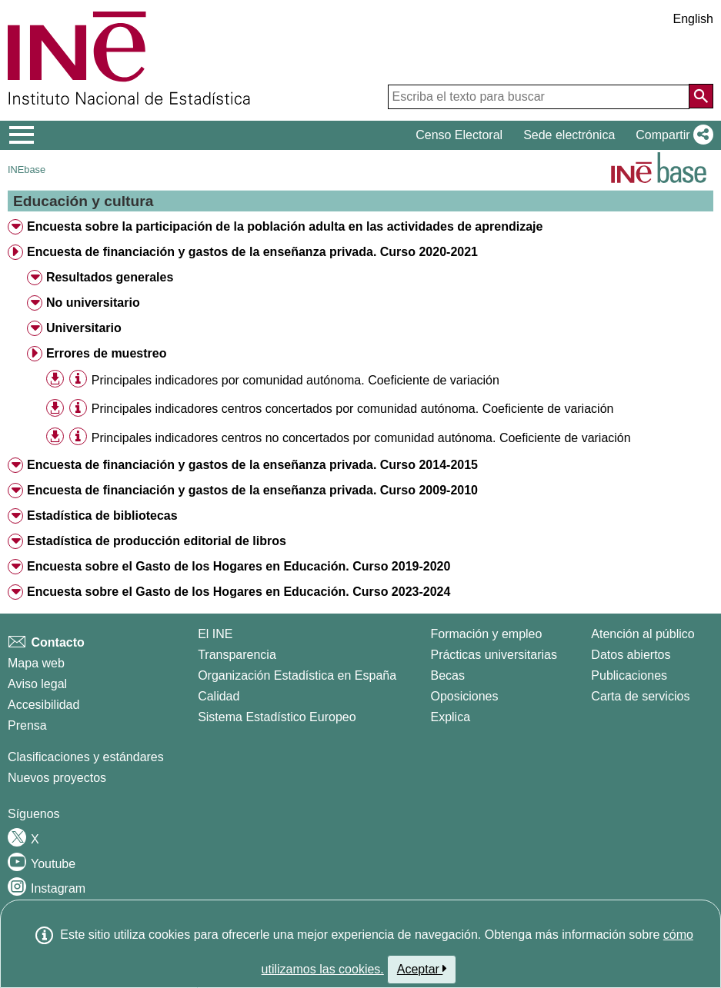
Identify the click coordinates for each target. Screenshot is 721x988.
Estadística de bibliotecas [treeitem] (102, 515)
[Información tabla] (78, 379)
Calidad (218, 696)
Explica (450, 717)
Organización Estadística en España (297, 675)
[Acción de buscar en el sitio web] (701, 96)
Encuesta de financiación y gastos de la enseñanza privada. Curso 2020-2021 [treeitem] (252, 251)
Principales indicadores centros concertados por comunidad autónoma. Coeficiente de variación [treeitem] (353, 408)
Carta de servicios (640, 696)
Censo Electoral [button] (459, 134)
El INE (215, 633)
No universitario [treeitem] (93, 302)
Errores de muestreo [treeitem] (106, 353)
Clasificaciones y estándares (86, 756)
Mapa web (36, 663)
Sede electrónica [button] (569, 134)
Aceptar (422, 969)
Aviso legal (37, 683)
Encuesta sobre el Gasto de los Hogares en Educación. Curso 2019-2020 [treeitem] (238, 566)
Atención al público (642, 633)
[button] (671, 135)
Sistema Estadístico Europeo (276, 717)
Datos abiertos (630, 654)
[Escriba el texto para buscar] (538, 97)
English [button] (693, 18)
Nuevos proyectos (57, 777)
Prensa (27, 725)
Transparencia (237, 654)
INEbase (26, 169)
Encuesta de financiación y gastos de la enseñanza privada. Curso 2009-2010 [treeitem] (252, 490)
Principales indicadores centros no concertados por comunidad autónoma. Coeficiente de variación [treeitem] (361, 437)
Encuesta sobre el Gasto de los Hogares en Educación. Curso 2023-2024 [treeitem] (238, 591)
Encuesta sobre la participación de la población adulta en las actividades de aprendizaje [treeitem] (284, 226)
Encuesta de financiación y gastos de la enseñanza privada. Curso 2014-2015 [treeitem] (252, 464)
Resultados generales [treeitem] (109, 277)
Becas (447, 675)
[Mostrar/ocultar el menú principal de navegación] (22, 135)
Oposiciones (464, 696)
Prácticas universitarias (493, 654)
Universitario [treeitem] (84, 327)
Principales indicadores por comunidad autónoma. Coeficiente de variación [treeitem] (295, 380)
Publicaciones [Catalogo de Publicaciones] (629, 675)
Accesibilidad (43, 704)
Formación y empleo (486, 633)
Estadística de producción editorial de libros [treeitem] (156, 540)
